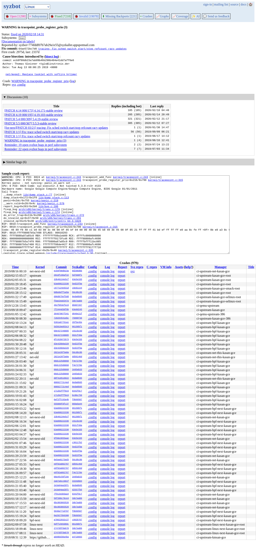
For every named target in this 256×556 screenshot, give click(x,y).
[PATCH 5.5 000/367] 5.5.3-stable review (30, 123)
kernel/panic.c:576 (50, 209)
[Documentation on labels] (18, 41)
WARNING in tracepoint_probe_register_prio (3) (35, 140)
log (72, 81)
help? (188, 267)
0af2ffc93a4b (61, 399)
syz (14, 84)
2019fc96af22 (61, 275)
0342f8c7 (77, 391)
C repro (152, 267)
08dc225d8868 (61, 361)
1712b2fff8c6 (61, 391)
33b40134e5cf (61, 279)
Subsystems (38, 16)
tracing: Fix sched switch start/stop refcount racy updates (82, 48)
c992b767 (77, 520)
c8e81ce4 (77, 288)
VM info (165, 267)
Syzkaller (78, 267)
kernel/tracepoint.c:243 (63, 177)
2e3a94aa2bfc (61, 485)
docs (243, 4)
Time (15, 267)
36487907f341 (61, 314)
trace (22, 37)
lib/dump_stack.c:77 (37, 198)
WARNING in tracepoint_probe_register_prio (40, 81)
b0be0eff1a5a (61, 292)
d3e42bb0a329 (61, 344)
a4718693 (77, 537)
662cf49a (77, 335)
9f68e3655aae (61, 438)
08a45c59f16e (61, 477)
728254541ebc (61, 318)
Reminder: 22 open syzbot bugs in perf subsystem (35, 149)
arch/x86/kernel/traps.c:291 (60, 226)
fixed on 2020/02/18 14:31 (27, 34)
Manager (221, 267)
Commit (61, 267)
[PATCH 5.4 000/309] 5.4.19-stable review (31, 119)
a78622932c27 (61, 520)
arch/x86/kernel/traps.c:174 (39, 219)
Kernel (40, 267)
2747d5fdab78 (61, 528)
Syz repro (136, 267)
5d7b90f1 (77, 275)
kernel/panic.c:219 (44, 205)
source (234, 4)
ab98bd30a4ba (61, 537)
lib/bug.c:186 (48, 212)
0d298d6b (77, 271)
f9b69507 (77, 399)
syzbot (12, 6)
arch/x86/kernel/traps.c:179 (39, 216)
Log (107, 267)
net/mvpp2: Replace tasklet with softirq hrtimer (41, 74)
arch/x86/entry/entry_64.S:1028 (58, 230)
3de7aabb (77, 301)
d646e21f (77, 314)
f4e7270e (77, 361)
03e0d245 (77, 309)
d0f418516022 (61, 378)
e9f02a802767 (61, 464)
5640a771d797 (61, 511)
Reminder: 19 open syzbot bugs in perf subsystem (35, 145)
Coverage (180, 16)
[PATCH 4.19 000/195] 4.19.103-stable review (33, 114)
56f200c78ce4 (61, 498)
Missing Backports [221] (119, 16)
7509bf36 (77, 318)
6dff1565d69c (61, 524)
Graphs (162, 16)
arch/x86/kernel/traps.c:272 (63, 223)
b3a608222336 (61, 283)
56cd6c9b (77, 292)
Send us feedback (216, 16)
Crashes (146, 16)
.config (21, 84)
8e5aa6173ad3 (61, 459)
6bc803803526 (61, 502)
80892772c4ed (61, 382)
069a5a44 (77, 404)
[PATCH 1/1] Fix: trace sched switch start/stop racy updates (41, 132)
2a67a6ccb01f (61, 481)
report (121, 271)
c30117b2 (77, 442)
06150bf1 (77, 326)
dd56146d (77, 356)
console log (107, 271)
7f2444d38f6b (61, 309)
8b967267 (77, 305)
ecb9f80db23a (61, 271)
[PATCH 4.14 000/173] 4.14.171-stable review (33, 110)
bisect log (51, 56)
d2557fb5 (77, 489)
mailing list (221, 4)
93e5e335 (77, 279)
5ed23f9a (77, 283)
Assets (179, 267)
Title (251, 267)
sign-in (207, 4)
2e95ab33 (77, 369)
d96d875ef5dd (61, 296)
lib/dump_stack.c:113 (53, 202)
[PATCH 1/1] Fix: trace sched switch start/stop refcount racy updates (47, 136)
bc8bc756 (77, 395)
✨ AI (195, 16)
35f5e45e (77, 322)
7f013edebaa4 (61, 494)
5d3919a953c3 (61, 326)
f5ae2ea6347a (61, 301)
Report (122, 267)
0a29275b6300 (61, 515)
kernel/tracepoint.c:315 (165, 181)
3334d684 (77, 481)
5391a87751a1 (61, 322)
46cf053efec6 (61, 305)
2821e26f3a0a (61, 352)
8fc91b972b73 (61, 339)
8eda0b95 (77, 296)
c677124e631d (61, 288)
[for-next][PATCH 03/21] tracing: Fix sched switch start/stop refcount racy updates (56, 127)
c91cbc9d (77, 331)
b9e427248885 (61, 331)
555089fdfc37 (61, 404)
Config (92, 267)
